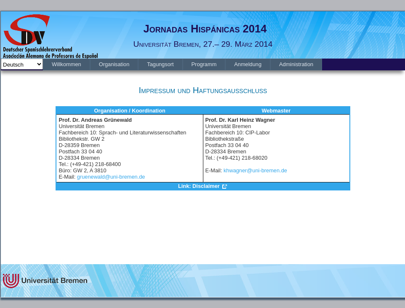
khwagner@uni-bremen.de (255, 170)
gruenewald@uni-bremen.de (111, 177)
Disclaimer (206, 186)
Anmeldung (247, 64)
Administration (296, 64)
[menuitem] (66, 64)
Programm (204, 64)
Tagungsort (160, 64)
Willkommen (66, 64)
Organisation (114, 64)
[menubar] (182, 64)
